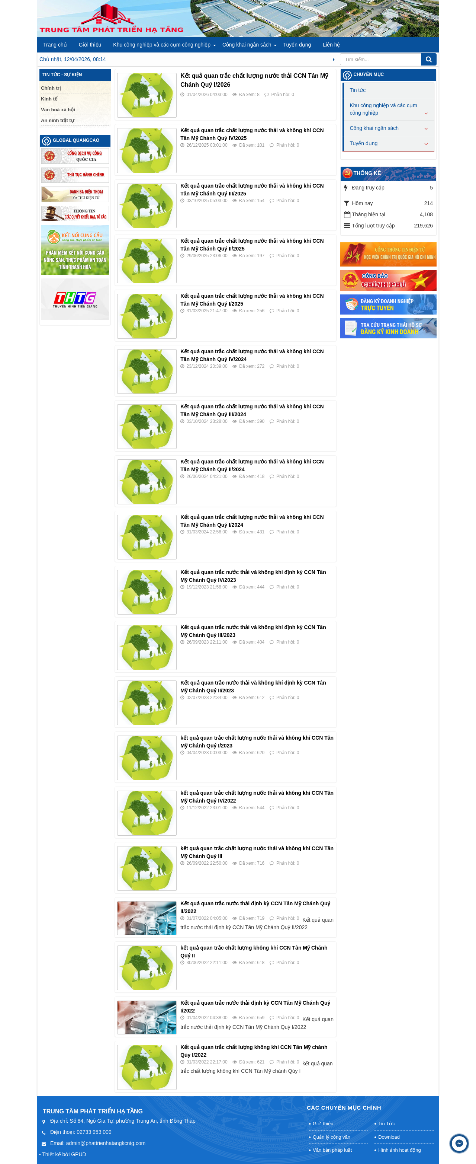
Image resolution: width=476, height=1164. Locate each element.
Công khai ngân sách (246, 45)
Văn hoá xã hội (58, 109)
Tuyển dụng (297, 45)
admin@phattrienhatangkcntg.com (105, 1143)
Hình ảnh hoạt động (399, 1150)
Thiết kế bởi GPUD (64, 1154)
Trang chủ (55, 45)
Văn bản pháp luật (332, 1150)
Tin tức (358, 90)
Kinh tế (49, 99)
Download (389, 1137)
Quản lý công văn (331, 1137)
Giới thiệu (90, 45)
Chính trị (51, 88)
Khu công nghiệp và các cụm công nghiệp (161, 45)
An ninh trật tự (57, 120)
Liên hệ (331, 45)
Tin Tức (386, 1123)
